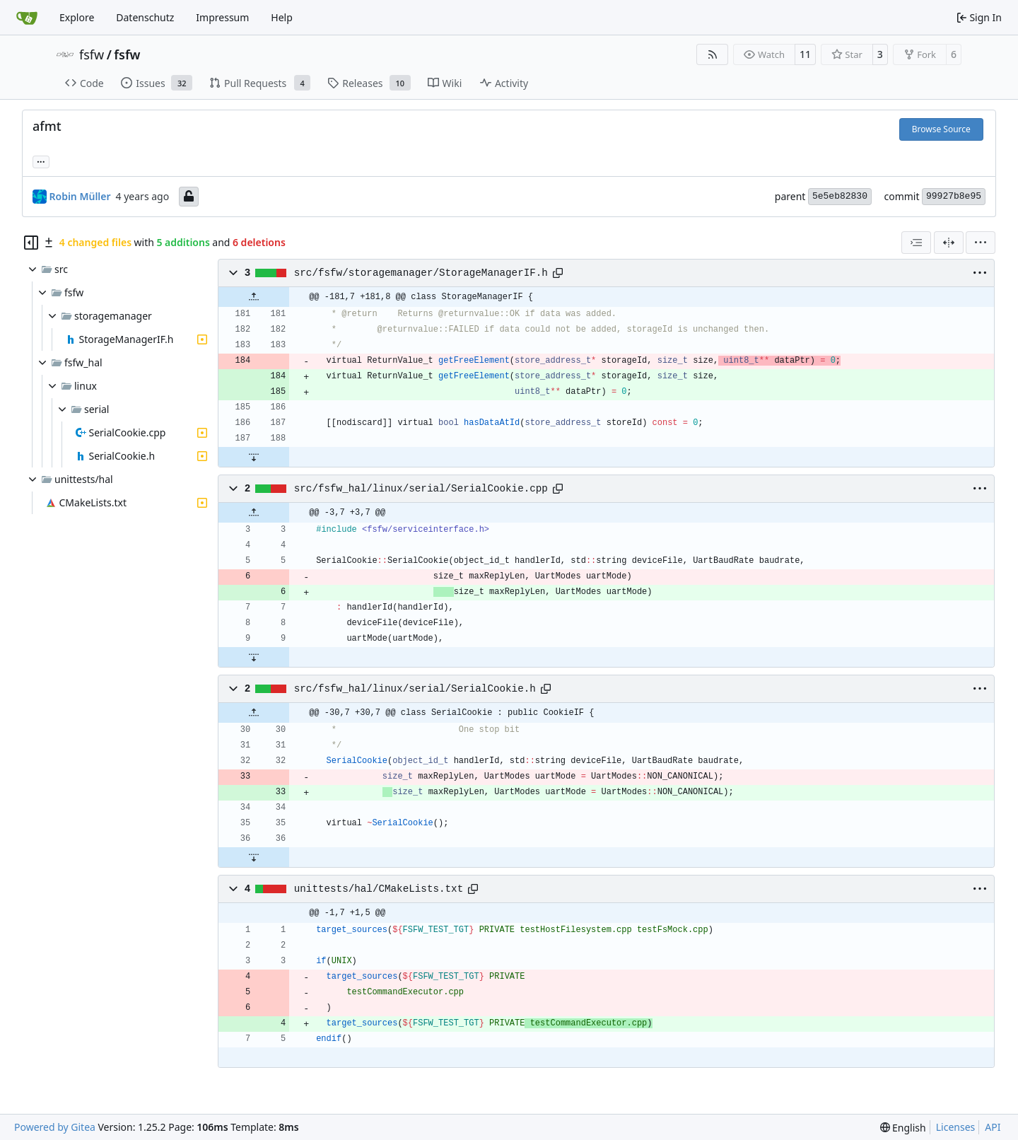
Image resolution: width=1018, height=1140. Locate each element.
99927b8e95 (953, 196)
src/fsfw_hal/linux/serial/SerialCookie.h (415, 688)
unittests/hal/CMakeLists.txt (378, 889)
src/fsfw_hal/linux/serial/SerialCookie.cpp (421, 488)
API (992, 1127)
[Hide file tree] (31, 242)
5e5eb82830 (839, 196)
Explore (76, 17)
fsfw (91, 54)
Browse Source (941, 129)
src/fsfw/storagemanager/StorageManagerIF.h (421, 273)
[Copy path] (558, 273)
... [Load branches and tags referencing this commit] (41, 160)
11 (805, 54)
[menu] (980, 242)
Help (282, 17)
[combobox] (916, 242)
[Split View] (949, 242)
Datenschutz (145, 17)
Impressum (222, 17)
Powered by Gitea (54, 1127)
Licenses (956, 1127)
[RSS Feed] (712, 54)
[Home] (27, 17)
